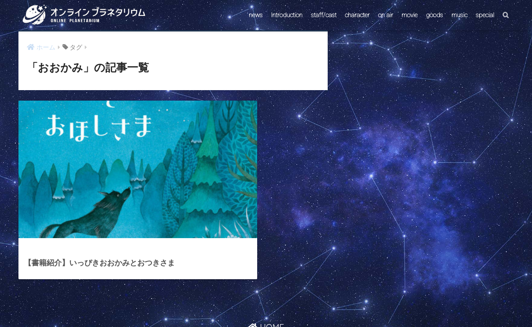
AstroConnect (271, 304)
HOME (266, 286)
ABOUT (306, 304)
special (485, 15)
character (357, 15)
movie (409, 15)
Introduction (287, 15)
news (256, 15)
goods (434, 15)
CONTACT (234, 304)
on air (385, 15)
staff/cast (323, 15)
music (459, 15)
